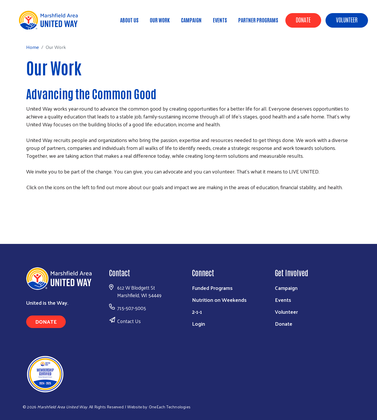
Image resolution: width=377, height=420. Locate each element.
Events (220, 19)
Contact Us (129, 321)
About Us (129, 19)
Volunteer (347, 19)
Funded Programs (212, 287)
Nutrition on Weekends (219, 299)
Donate (303, 19)
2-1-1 (197, 311)
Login (198, 323)
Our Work (160, 19)
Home (34, 29)
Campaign (191, 19)
